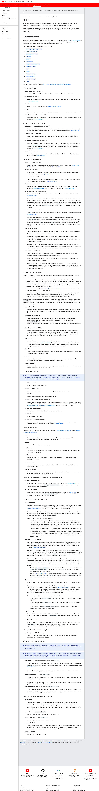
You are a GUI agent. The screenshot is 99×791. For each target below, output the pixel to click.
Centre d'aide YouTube (39, 188)
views (27, 81)
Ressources (46, 5)
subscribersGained (31, 74)
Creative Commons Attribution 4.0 (56, 740)
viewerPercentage (31, 79)
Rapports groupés (26, 5)
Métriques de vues (41, 289)
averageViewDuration (31, 54)
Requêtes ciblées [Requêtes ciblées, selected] (37, 5)
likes (27, 69)
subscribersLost (30, 76)
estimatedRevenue (31, 66)
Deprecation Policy (33, 101)
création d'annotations (32, 405)
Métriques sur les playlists (54, 106)
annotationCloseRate (31, 51)
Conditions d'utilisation (74, 40)
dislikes (28, 59)
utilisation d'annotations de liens (47, 405)
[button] (9, 33)
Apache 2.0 (22, 742)
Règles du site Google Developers (45, 742)
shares (27, 71)
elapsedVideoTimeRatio (34, 508)
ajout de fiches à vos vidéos (64, 430)
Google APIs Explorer (24, 788)
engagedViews (29, 61)
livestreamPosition (71, 483)
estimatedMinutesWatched (33, 64)
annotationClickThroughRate (34, 49)
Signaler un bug (49, 788)
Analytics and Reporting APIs (22, 2)
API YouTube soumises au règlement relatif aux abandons (57, 84)
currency (32, 655)
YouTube (7, 2)
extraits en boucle (36, 145)
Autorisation (16, 5)
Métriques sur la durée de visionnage (57, 289)
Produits (29, 16)
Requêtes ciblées (54, 16)
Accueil (3, 5)
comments (28, 56)
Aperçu (9, 5)
